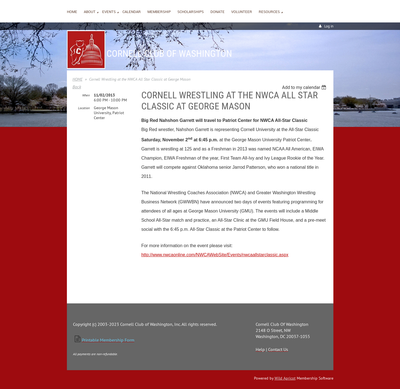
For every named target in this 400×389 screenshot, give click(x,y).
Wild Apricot (285, 378)
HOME (77, 79)
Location (84, 108)
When (86, 95)
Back (76, 86)
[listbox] (305, 87)
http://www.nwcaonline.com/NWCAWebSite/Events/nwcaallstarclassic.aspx (214, 254)
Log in (328, 26)
